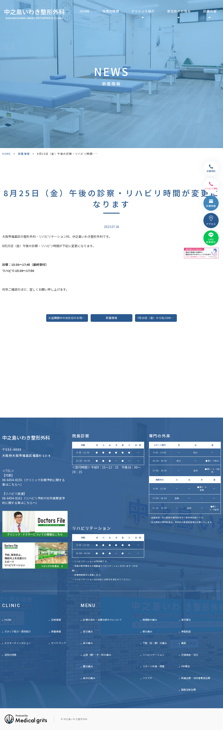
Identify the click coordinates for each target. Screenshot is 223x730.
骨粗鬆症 (186, 631)
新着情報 (24, 153)
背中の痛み (89, 678)
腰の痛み (88, 666)
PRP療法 (185, 666)
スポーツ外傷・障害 (153, 666)
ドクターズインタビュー (17, 643)
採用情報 (56, 619)
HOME (85, 11)
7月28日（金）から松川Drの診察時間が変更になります (157, 318)
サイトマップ (58, 643)
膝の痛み (147, 631)
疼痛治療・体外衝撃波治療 (195, 678)
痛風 (183, 643)
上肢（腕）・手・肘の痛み (97, 654)
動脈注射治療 (188, 689)
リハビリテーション (153, 654)
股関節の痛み (150, 619)
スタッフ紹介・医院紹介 (17, 631)
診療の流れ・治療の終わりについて (102, 619)
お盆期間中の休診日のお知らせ (68, 318)
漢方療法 (186, 619)
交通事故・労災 (189, 654)
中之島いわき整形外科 (26, 437)
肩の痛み (88, 643)
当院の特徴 (110, 11)
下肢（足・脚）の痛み (155, 643)
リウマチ (147, 678)
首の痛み (88, 631)
